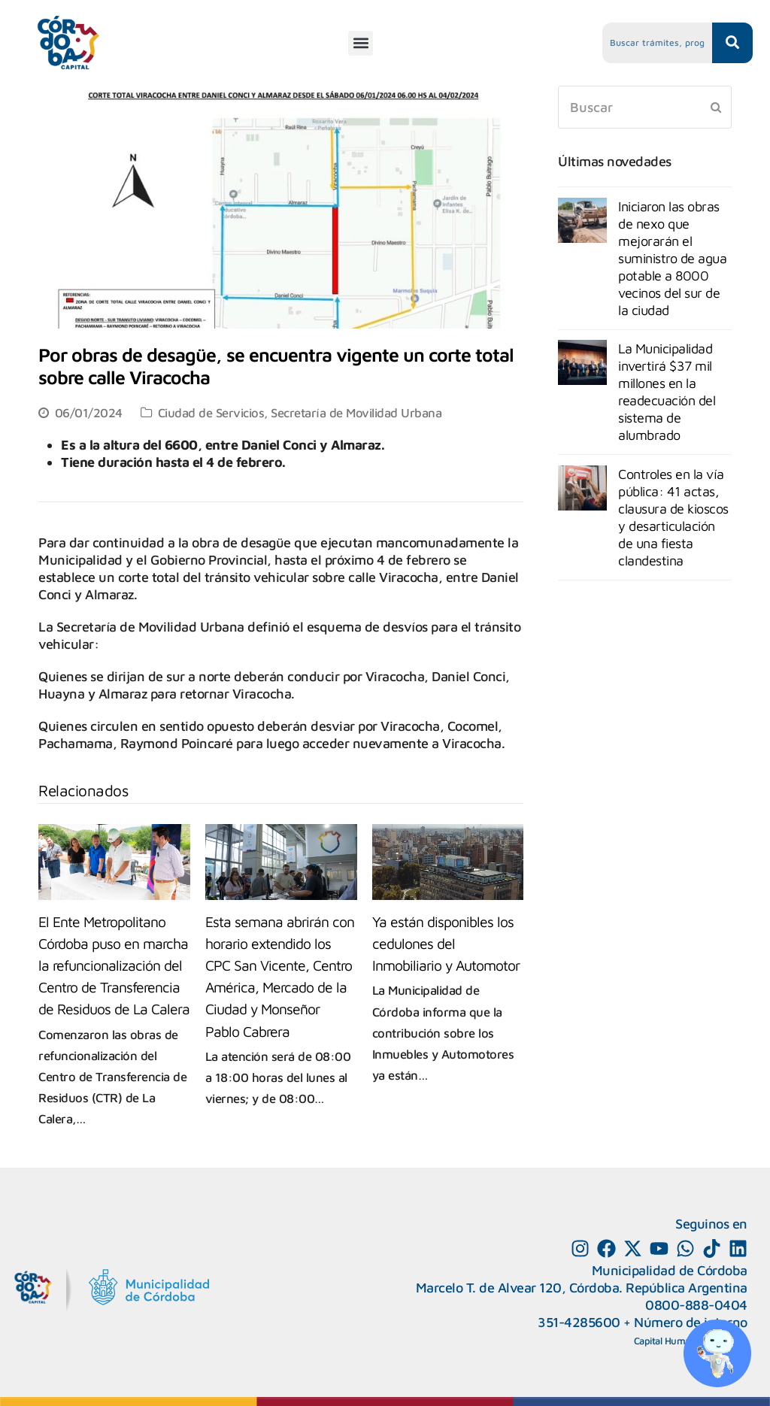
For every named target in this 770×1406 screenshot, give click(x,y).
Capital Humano (668, 1341)
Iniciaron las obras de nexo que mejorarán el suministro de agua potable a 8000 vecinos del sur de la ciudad (672, 258)
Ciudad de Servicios (211, 412)
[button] (360, 43)
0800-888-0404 (696, 1305)
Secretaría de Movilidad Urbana (356, 412)
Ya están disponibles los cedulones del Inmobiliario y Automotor (446, 943)
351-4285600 (579, 1322)
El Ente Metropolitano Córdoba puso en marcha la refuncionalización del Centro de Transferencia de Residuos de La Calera (113, 965)
